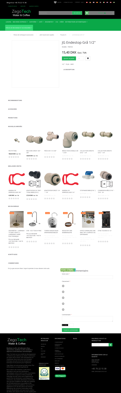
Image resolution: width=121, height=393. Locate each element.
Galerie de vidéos (33, 6)
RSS (41, 343)
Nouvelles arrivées (15, 121)
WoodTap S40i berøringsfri (67, 226)
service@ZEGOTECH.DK (101, 366)
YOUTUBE (43, 345)
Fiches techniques (59, 350)
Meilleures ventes (14, 160)
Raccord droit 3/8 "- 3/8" (33, 146)
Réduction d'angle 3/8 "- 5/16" (70, 146)
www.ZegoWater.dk (22, 361)
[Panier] (99, 13)
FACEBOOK (43, 338)
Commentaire (66, 309)
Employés (23, 6)
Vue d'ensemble (59, 353)
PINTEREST (43, 351)
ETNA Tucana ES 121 (105, 225)
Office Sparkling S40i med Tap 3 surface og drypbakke (87, 227)
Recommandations (15, 95)
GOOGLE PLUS (43, 348)
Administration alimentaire (43, 358)
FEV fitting (13, 145)
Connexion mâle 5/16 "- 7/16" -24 (106, 186)
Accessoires (12, 103)
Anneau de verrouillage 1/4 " (68, 186)
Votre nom (65, 268)
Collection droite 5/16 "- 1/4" (87, 146)
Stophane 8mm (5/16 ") (88, 185)
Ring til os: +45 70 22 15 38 (16, 3)
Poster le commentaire (71, 324)
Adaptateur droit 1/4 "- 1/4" (52, 186)
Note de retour (59, 348)
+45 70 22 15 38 (99, 363)
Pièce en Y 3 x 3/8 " (50, 145)
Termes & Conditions (58, 345)
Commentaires (13, 257)
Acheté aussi (12, 249)
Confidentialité (59, 336)
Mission (57, 357)
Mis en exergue (13, 201)
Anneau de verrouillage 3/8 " (15, 186)
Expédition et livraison (58, 339)
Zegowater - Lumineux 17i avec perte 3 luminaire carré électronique (16, 228)
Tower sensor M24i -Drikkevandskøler (51, 226)
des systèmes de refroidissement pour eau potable (21, 376)
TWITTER (43, 341)
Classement (65, 276)
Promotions (12, 112)
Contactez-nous (12, 6)
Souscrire (110, 339)
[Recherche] (77, 13)
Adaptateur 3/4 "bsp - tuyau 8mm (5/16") (33, 186)
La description (68, 69)
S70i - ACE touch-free (33, 225)
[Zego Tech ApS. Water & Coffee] (21, 12)
